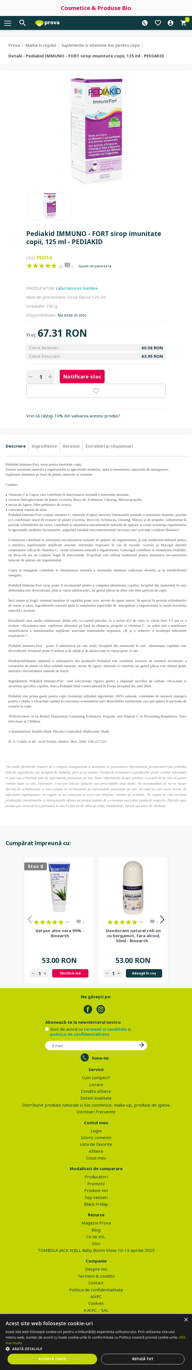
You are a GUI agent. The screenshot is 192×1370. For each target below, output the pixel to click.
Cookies (96, 1303)
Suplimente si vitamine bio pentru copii (100, 45)
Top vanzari (96, 1197)
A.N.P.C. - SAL (96, 1310)
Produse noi (96, 1190)
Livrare (96, 1084)
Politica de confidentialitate (96, 1289)
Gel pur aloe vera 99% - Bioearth (59, 933)
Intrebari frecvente (96, 1111)
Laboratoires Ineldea (76, 288)
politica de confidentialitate (79, 1034)
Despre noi (96, 1269)
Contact (96, 1282)
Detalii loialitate (96, 1098)
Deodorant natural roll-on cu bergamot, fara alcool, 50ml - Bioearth (133, 935)
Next (162, 920)
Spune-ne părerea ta (95, 266)
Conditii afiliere (96, 1091)
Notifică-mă (70, 973)
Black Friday (96, 1204)
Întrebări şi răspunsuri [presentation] (109, 446)
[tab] (17, 446)
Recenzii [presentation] (71, 446)
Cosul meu (96, 1158)
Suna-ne (100, 1058)
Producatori (96, 1176)
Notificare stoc (82, 376)
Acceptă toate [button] (52, 1359)
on (29, 265)
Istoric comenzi (96, 1137)
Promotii (96, 1183)
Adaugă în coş (144, 973)
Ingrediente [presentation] (44, 446)
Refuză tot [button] (142, 1359)
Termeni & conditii (96, 1276)
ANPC (96, 1296)
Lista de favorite (96, 1144)
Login (96, 1130)
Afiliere (96, 1151)
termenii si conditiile (105, 1029)
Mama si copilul (40, 45)
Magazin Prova (96, 1223)
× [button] (186, 1320)
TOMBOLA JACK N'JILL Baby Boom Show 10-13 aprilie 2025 (96, 1250)
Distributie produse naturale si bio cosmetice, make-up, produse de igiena (96, 1105)
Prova (14, 45)
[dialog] (96, 1342)
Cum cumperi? (96, 1077)
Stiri (96, 1243)
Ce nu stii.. (96, 1236)
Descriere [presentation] (16, 446)
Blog (96, 1230)
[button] (96, 1349)
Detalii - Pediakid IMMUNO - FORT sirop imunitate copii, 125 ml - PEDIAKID (86, 56)
